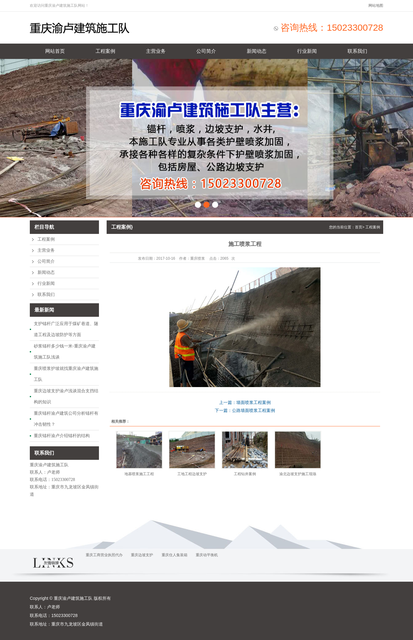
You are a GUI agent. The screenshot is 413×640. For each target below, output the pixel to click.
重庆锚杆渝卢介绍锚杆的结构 (62, 435)
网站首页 (55, 51)
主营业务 (156, 51)
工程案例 (105, 51)
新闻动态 (256, 51)
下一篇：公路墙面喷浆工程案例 (245, 410)
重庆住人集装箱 (174, 555)
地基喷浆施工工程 (139, 474)
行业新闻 (307, 51)
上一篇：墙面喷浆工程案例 (245, 402)
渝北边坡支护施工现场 (297, 474)
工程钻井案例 (245, 474)
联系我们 (357, 51)
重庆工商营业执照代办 (104, 555)
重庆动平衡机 (207, 555)
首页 (358, 227)
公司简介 (206, 51)
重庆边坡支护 (142, 555)
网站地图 (375, 5)
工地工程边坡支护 (192, 474)
